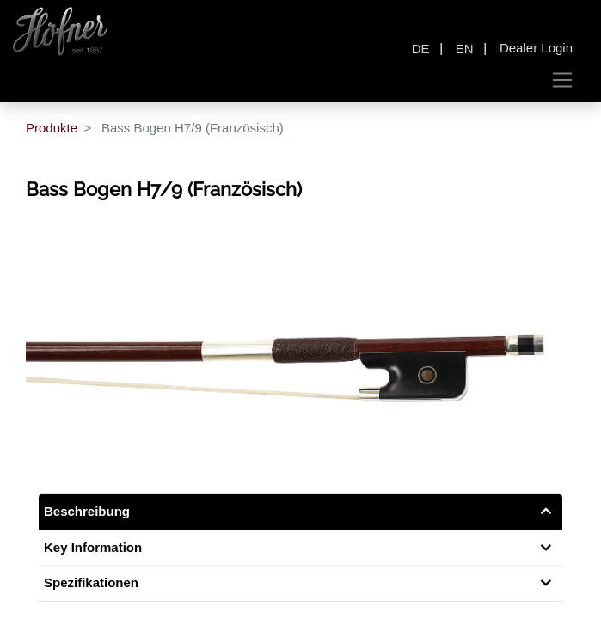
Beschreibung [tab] (87, 511)
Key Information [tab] (93, 547)
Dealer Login (536, 47)
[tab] (300, 583)
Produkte (51, 127)
